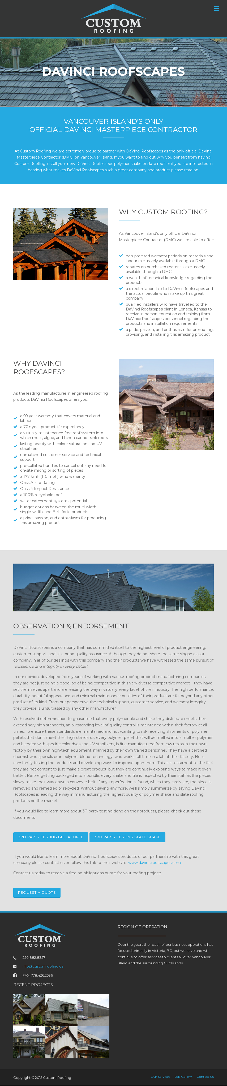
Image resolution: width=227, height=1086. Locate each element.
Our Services (160, 1076)
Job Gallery (183, 1076)
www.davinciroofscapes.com (154, 862)
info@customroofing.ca (43, 966)
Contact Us (205, 1076)
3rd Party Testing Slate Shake (127, 837)
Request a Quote (37, 892)
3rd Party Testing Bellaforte (50, 837)
